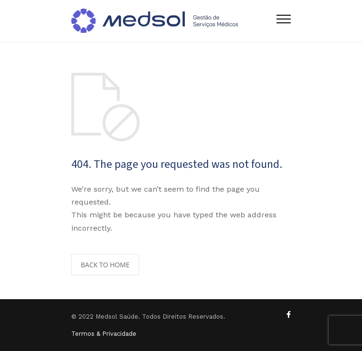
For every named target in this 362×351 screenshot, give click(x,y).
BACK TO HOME (105, 264)
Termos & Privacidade (103, 333)
